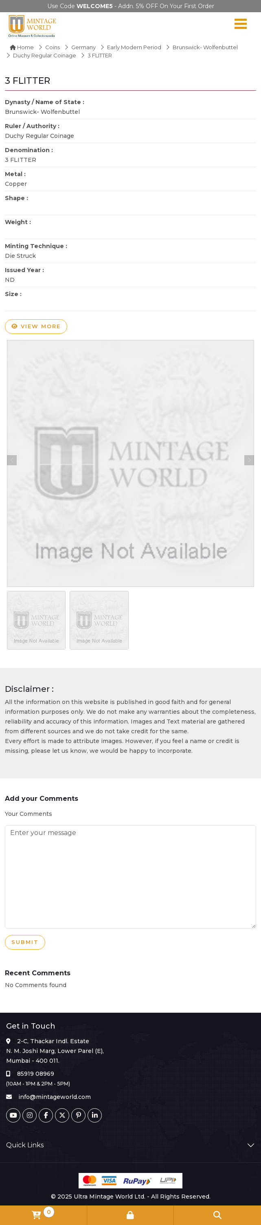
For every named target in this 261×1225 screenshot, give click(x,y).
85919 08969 (35, 1073)
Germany (83, 47)
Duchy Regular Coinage (44, 55)
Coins (52, 47)
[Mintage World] (32, 25)
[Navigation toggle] (240, 26)
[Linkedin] (95, 1115)
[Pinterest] (78, 1115)
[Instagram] (29, 1115)
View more (36, 326)
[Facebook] (46, 1115)
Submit (25, 942)
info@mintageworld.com (54, 1097)
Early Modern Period (134, 47)
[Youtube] (13, 1115)
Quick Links (25, 1145)
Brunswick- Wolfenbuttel (205, 47)
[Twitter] (62, 1115)
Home (22, 47)
